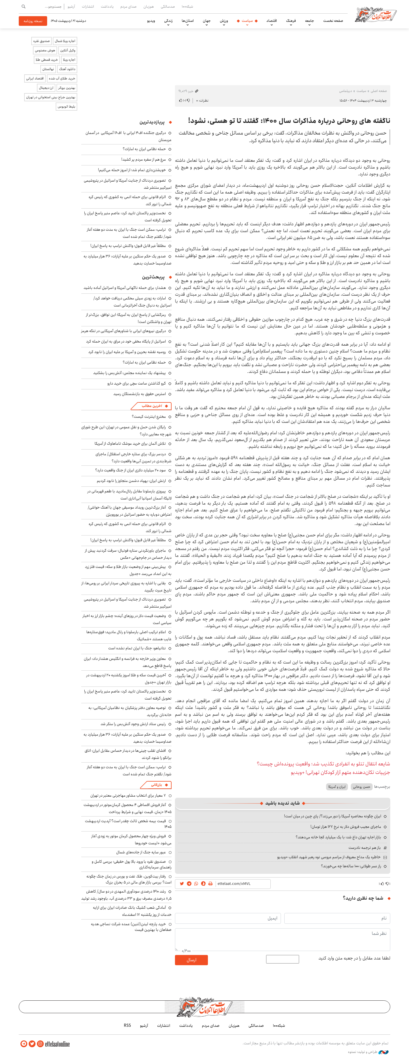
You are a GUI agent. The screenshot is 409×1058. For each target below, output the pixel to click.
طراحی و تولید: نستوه (368, 1052)
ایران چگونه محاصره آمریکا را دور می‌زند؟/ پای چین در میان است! (332, 816)
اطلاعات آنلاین (376, 14)
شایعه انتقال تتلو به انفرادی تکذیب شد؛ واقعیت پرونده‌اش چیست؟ (323, 764)
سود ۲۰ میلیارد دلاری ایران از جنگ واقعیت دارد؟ (130, 470)
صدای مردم (128, 6)
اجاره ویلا (69, 59)
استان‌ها (188, 21)
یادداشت (107, 6)
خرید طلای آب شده (62, 78)
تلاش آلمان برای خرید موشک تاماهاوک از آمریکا (130, 443)
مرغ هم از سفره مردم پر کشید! (143, 159)
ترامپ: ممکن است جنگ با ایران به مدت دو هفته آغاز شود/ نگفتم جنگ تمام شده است (129, 233)
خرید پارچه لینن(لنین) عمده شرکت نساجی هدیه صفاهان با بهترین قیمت (131, 927)
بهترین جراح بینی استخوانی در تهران (50, 97)
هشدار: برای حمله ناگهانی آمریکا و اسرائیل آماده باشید (125, 288)
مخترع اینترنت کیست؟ (149, 416)
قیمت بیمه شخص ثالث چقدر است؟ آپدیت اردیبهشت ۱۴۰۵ (128, 824)
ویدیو (151, 21)
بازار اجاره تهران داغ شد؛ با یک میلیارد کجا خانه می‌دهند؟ (338, 837)
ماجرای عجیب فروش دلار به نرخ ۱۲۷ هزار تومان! (345, 827)
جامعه (309, 21)
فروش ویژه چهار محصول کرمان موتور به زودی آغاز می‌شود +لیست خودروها (131, 839)
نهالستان (48, 69)
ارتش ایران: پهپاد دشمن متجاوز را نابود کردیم (131, 481)
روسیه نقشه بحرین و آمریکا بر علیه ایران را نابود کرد (127, 352)
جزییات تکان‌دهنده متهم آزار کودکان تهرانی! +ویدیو (340, 772)
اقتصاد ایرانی (35, 78)
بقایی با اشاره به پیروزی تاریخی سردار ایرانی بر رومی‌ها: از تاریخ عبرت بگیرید (127, 586)
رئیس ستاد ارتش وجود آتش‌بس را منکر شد (133, 724)
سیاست (247, 21)
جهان (207, 21)
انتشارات (88, 6)
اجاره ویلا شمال (65, 41)
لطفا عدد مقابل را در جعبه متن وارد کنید (354, 958)
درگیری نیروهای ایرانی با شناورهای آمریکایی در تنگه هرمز (123, 331)
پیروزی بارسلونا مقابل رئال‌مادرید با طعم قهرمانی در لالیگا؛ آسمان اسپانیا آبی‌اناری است (129, 494)
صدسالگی (168, 6)
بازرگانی (156, 785)
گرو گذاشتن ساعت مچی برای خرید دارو (136, 383)
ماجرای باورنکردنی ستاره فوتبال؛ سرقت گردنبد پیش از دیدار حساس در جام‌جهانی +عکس (128, 554)
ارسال (191, 959)
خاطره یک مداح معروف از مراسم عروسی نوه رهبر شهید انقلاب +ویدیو (329, 857)
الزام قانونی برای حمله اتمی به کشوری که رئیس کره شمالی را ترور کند (130, 200)
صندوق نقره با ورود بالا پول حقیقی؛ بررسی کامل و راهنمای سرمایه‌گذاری (132, 864)
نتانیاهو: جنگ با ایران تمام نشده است (137, 648)
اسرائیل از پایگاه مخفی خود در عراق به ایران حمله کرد (126, 341)
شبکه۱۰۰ (187, 6)
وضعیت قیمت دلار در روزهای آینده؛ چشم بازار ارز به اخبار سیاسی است (127, 619)
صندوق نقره (41, 41)
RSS (127, 1026)
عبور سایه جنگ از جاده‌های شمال (141, 852)
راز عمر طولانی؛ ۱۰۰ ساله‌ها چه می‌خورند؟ (351, 866)
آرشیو (71, 6)
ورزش (224, 21)
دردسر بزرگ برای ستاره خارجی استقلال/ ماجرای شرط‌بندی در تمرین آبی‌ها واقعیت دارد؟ (133, 457)
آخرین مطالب (152, 406)
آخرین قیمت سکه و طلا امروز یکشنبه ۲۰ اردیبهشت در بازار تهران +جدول (129, 678)
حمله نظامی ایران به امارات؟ (144, 149)
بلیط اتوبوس (66, 106)
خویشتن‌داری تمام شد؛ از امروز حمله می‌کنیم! (132, 170)
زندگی (168, 21)
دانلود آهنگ (67, 69)
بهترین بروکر (67, 88)
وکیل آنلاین (67, 50)
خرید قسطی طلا (47, 59)
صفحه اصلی (379, 91)
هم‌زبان (148, 6)
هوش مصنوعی (45, 50)
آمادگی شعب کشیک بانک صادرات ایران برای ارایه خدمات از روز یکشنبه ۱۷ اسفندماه (132, 911)
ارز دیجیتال (46, 88)
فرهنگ (291, 21)
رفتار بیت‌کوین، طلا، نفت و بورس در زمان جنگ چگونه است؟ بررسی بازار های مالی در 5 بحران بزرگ (129, 879)
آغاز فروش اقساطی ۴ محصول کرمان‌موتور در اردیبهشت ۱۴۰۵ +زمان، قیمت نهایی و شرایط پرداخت (128, 808)
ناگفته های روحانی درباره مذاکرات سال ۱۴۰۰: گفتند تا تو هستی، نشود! (289, 121)
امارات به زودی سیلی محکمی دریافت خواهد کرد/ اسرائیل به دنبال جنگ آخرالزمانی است (132, 301)
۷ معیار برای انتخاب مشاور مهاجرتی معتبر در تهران (128, 795)
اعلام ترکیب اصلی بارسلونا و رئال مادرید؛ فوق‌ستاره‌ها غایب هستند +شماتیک (129, 635)
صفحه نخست (333, 21)
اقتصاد (271, 21)
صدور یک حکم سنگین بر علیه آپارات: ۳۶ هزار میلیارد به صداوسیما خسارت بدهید (128, 259)
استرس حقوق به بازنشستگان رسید (139, 394)
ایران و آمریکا (337, 787)
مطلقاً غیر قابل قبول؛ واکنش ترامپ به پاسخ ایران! (128, 246)
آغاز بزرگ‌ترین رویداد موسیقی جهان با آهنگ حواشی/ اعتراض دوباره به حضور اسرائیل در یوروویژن (130, 511)
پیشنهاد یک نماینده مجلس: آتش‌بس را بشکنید (129, 373)
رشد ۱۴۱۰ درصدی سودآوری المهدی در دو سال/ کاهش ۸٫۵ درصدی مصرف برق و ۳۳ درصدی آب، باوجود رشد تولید (126, 895)
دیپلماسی (345, 91)
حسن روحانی (361, 787)
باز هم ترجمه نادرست (365, 848)
